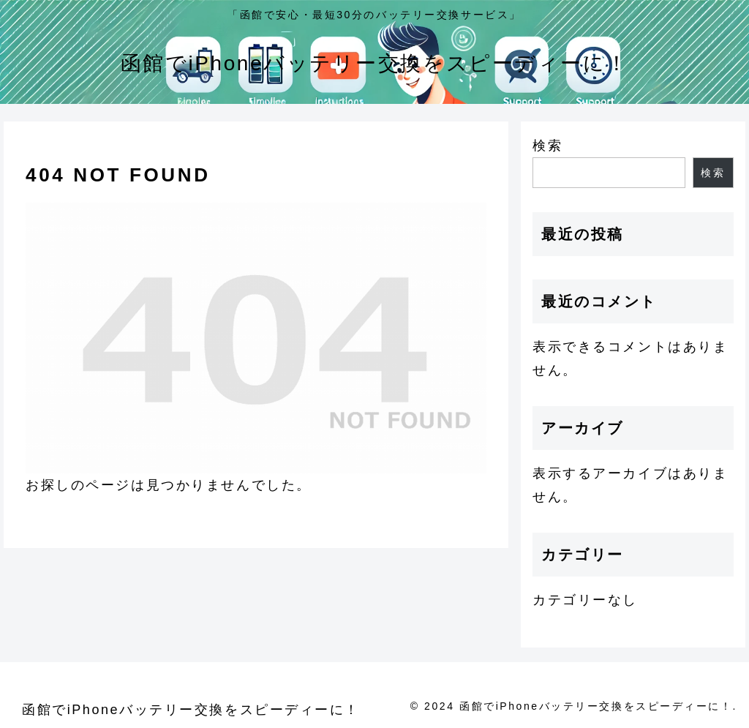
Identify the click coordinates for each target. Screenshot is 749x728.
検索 (547, 145)
